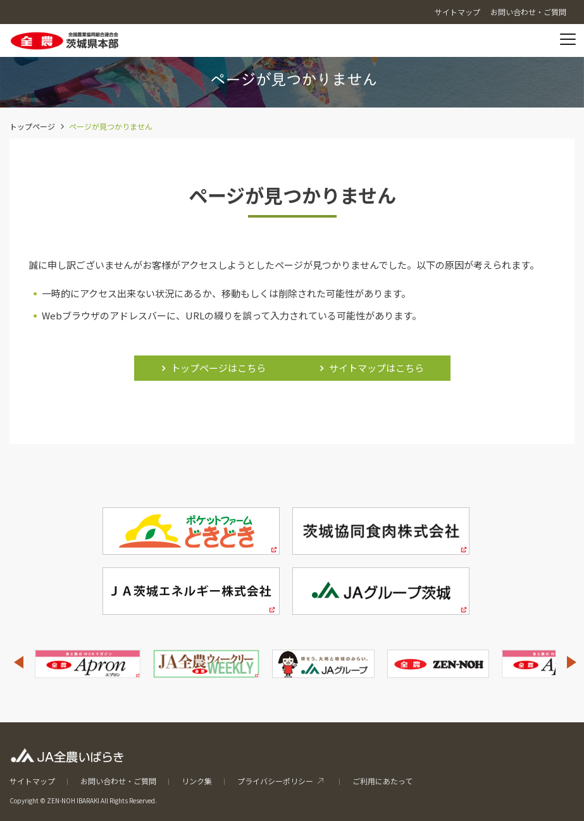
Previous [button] (18, 662)
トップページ (32, 126)
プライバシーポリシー (275, 780)
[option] (87, 664)
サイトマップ (32, 780)
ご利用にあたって (382, 780)
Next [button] (572, 662)
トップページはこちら (218, 367)
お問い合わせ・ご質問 (118, 780)
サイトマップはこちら (376, 367)
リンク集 (197, 780)
